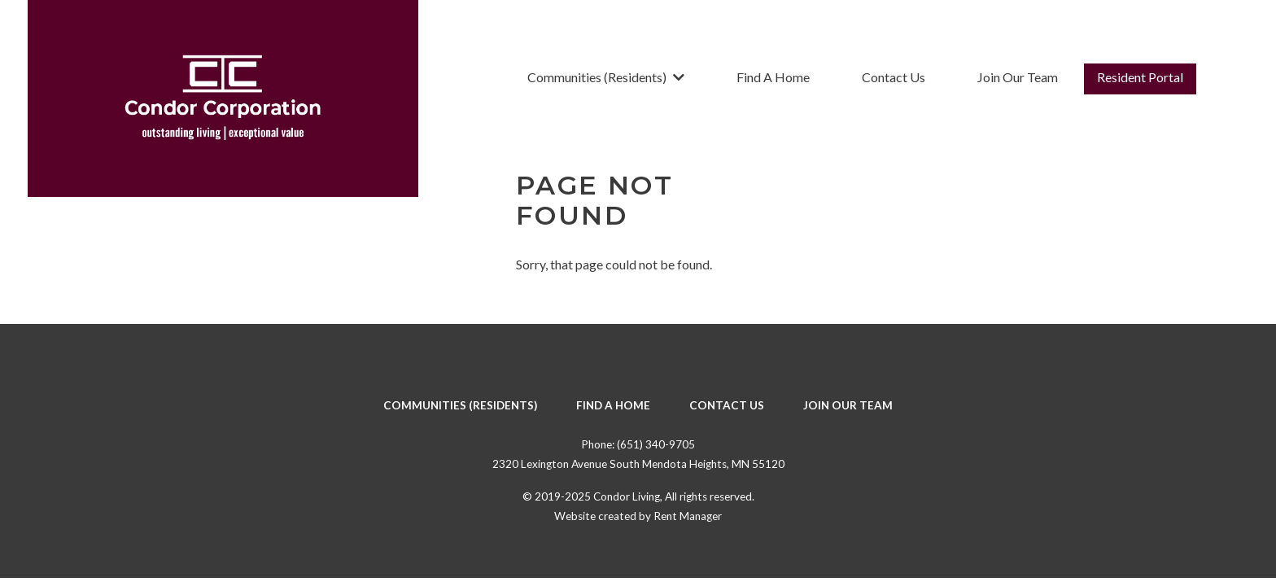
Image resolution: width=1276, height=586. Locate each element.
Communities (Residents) (605, 77)
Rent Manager (687, 516)
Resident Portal (1140, 77)
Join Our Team (1017, 77)
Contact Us (893, 77)
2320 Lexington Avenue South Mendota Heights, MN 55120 (638, 463)
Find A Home (773, 77)
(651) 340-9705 (656, 444)
